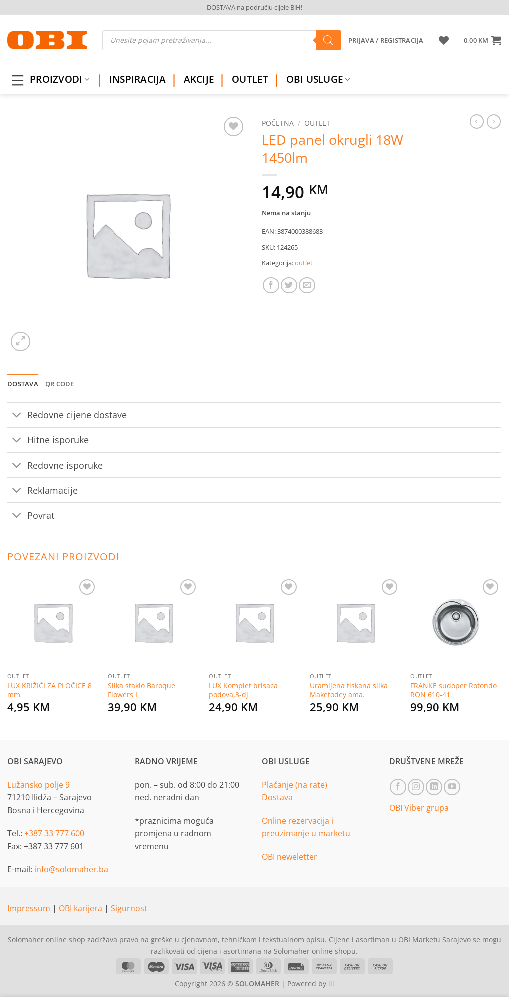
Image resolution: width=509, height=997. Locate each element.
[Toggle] (17, 416)
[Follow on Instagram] (416, 787)
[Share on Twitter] (289, 286)
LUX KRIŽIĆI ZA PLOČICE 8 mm (50, 691)
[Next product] (477, 121)
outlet (317, 123)
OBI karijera (81, 908)
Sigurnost (129, 908)
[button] (483, 41)
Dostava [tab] (23, 384)
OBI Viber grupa (419, 808)
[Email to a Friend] (307, 286)
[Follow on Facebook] (398, 787)
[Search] (328, 40)
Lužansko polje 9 (39, 785)
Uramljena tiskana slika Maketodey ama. (349, 691)
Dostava (277, 797)
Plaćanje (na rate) (295, 785)
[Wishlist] (444, 41)
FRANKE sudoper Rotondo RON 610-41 (453, 691)
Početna (278, 123)
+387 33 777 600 (54, 833)
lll (331, 983)
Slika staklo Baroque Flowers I (142, 691)
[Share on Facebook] (271, 286)
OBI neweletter (290, 857)
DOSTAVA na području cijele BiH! (254, 7)
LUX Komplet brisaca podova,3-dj (243, 691)
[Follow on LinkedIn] (434, 787)
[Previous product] (494, 121)
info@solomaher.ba (71, 869)
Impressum (30, 908)
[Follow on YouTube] (452, 787)
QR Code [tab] (60, 384)
